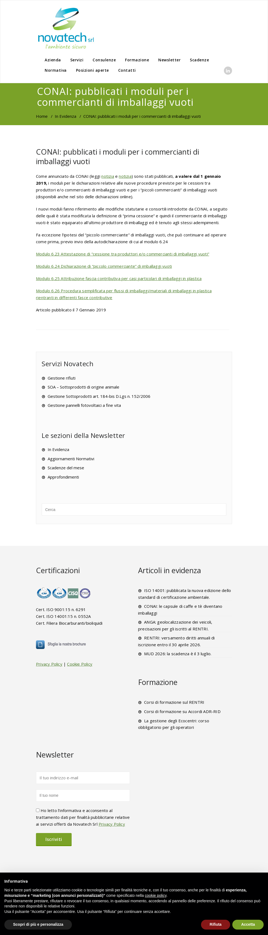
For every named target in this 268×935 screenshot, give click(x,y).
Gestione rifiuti (61, 378)
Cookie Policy (79, 664)
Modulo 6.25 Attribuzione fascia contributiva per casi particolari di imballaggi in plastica (119, 278)
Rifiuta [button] (216, 924)
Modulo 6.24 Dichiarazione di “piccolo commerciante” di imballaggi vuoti (104, 266)
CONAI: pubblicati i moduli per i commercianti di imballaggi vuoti (117, 156)
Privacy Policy (49, 664)
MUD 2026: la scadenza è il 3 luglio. (177, 653)
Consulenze (104, 59)
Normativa (56, 70)
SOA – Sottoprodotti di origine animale (83, 387)
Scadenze (199, 59)
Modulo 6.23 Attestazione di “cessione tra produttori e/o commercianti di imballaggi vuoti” (122, 254)
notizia (107, 176)
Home (42, 116)
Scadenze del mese (66, 467)
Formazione (137, 59)
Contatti (127, 70)
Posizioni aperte (92, 70)
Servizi (77, 59)
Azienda (53, 59)
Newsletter (169, 59)
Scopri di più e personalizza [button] (38, 924)
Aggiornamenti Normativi (71, 458)
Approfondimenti (63, 477)
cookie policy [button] (155, 895)
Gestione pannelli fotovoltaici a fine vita (84, 405)
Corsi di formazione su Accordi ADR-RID (182, 711)
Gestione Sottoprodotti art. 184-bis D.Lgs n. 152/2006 (99, 396)
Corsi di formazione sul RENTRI (174, 702)
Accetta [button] (248, 924)
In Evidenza (65, 116)
